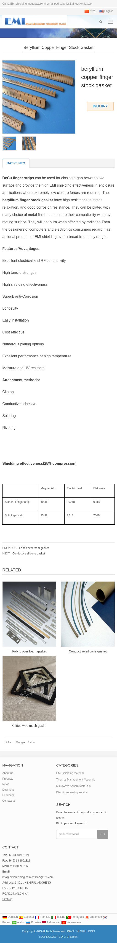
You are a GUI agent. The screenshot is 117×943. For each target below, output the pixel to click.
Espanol (26, 916)
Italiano (58, 916)
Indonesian (51, 922)
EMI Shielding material (70, 773)
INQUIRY (100, 106)
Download (8, 789)
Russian (33, 922)
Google (20, 742)
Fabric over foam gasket (34, 548)
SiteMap (7, 899)
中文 (90, 11)
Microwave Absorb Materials (73, 786)
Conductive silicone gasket (28, 553)
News (5, 784)
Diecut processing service (72, 792)
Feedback (8, 795)
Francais (42, 916)
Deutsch (10, 916)
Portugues (75, 916)
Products (7, 778)
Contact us (8, 800)
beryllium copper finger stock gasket (58, 47)
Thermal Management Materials (75, 779)
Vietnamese (71, 922)
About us (7, 773)
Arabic (18, 922)
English (106, 11)
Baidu (31, 742)
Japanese (93, 916)
